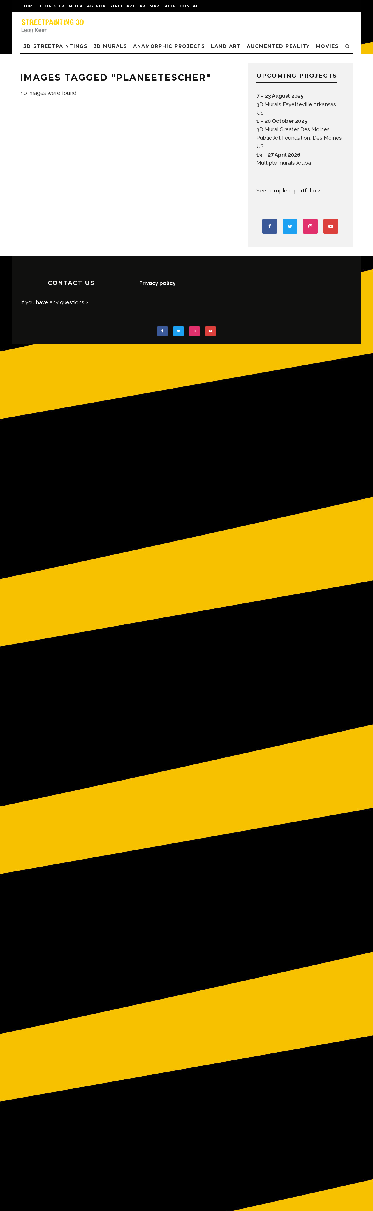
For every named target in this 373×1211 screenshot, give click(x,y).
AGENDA (96, 6)
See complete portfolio (286, 191)
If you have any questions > (54, 302)
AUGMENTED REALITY (278, 46)
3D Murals (110, 46)
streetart (123, 6)
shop (169, 6)
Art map (149, 6)
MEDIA (76, 6)
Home (29, 6)
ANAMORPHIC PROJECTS (169, 46)
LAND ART (226, 46)
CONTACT (191, 6)
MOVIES (327, 46)
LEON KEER (52, 6)
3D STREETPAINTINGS (55, 46)
